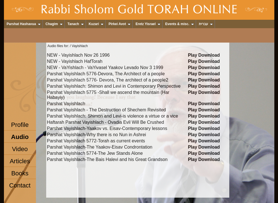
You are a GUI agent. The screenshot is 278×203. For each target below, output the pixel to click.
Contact (20, 185)
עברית (206, 24)
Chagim (54, 24)
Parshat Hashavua (24, 24)
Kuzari (96, 24)
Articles (20, 161)
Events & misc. (179, 24)
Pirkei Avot (119, 24)
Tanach (76, 24)
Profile (19, 124)
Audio (19, 136)
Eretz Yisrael (147, 24)
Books (19, 173)
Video (20, 149)
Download (209, 55)
